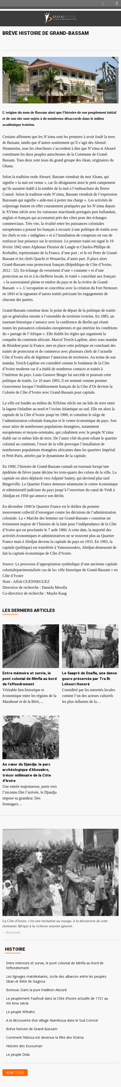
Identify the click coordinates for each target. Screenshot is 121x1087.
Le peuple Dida (18, 1054)
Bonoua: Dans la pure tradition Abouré (36, 989)
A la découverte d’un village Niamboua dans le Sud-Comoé (52, 1020)
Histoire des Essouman (24, 1046)
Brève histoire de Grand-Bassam (31, 1029)
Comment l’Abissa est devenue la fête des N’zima (45, 1037)
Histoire (15, 949)
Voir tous (15, 1072)
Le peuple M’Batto (20, 1011)
